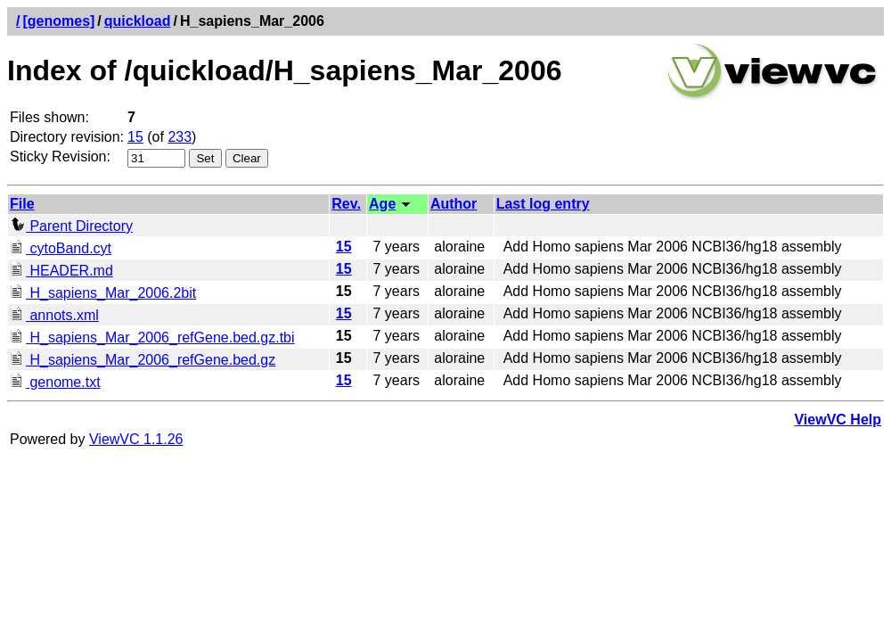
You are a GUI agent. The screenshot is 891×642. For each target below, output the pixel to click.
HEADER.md (61, 270)
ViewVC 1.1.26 (136, 439)
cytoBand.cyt (60, 248)
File (22, 203)
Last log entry (543, 203)
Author (453, 203)
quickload (137, 21)
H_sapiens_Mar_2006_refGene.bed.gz (142, 359)
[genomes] (58, 21)
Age (382, 203)
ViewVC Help (837, 419)
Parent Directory (71, 226)
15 (135, 136)
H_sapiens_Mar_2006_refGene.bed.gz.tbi (152, 337)
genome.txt (55, 382)
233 (180, 136)
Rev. (346, 203)
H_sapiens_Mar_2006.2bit (103, 292)
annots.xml (54, 315)
